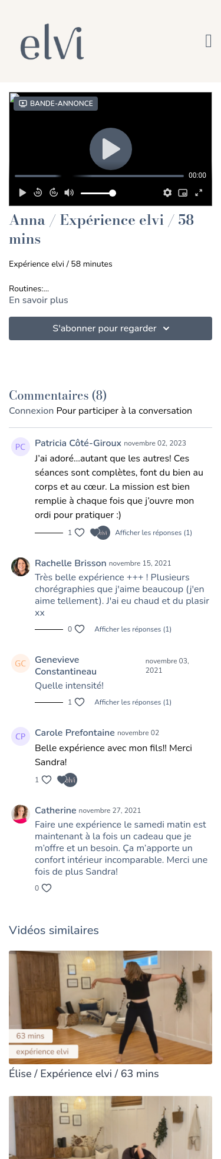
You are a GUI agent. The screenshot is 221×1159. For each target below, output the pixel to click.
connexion (31, 410)
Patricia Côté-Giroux (78, 443)
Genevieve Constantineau (66, 665)
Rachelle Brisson (71, 563)
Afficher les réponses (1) (153, 532)
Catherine (56, 810)
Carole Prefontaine (75, 732)
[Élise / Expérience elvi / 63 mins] (110, 1074)
